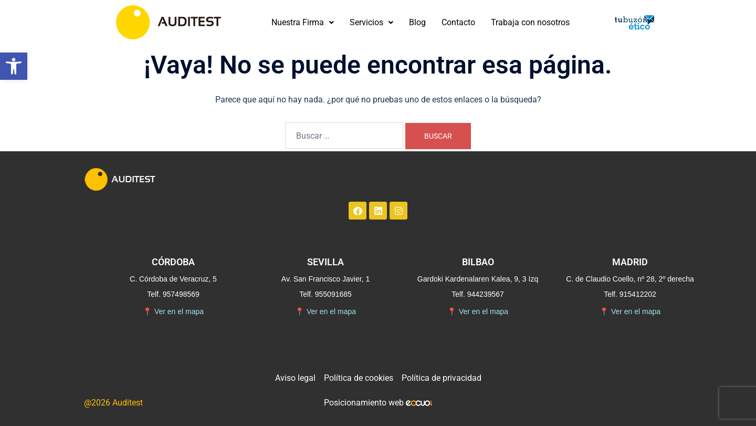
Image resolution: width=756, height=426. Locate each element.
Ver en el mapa (173, 312)
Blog (417, 22)
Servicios (371, 22)
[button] (13, 66)
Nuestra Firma (302, 22)
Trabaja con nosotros (530, 22)
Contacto (458, 22)
